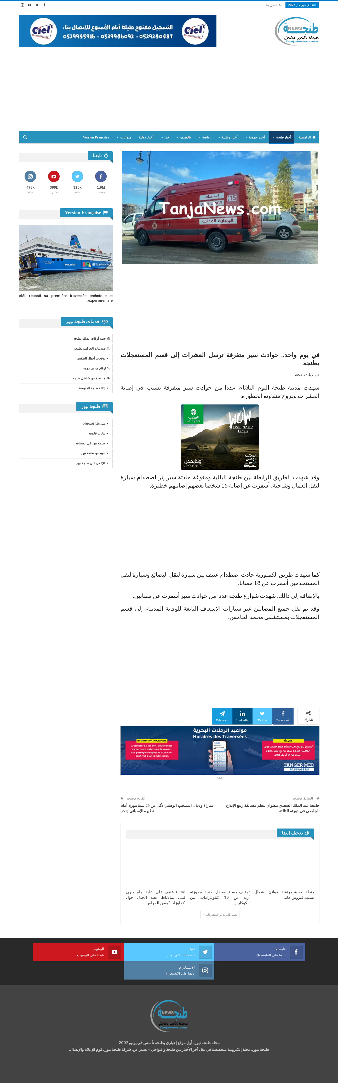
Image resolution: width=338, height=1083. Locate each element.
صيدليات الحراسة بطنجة (92, 348)
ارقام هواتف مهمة (96, 368)
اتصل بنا (274, 5)
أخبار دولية (146, 137)
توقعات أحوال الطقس (91, 358)
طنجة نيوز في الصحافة (90, 443)
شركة (35, 1074)
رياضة (206, 137)
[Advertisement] (169, 86)
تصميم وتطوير (60, 1074)
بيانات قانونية (96, 433)
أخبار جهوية (257, 137)
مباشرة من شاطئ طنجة (91, 378)
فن (167, 137)
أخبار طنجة (283, 137)
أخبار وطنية (229, 137)
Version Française (96, 137)
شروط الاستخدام (94, 423)
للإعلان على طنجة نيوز (90, 463)
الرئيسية (307, 137)
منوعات (125, 137)
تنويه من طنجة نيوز (93, 453)
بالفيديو (185, 137)
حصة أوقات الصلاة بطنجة (91, 338)
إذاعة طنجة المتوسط (91, 388)
